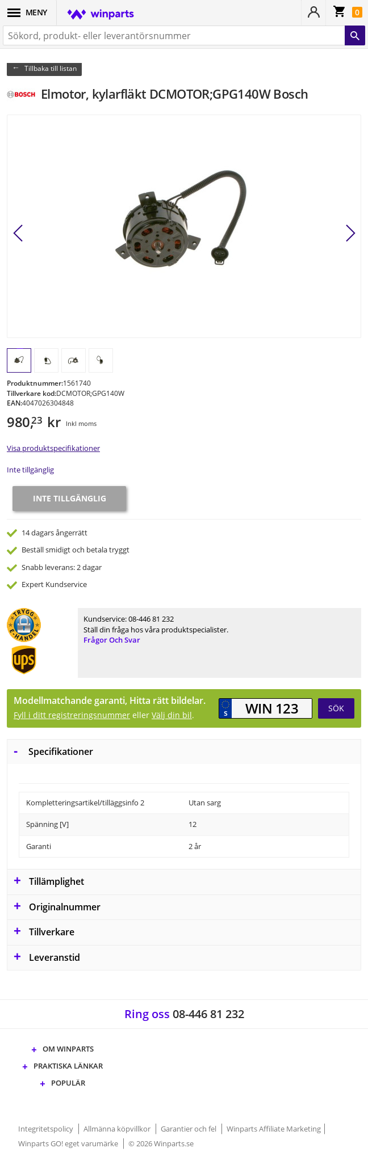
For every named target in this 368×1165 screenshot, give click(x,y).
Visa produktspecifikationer (53, 448)
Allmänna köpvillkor (117, 1129)
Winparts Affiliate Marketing (274, 1129)
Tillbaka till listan (50, 68)
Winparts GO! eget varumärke (69, 1143)
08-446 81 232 (151, 619)
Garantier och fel (189, 1129)
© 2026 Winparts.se (161, 1143)
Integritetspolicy (46, 1129)
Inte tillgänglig (30, 470)
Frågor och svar (111, 640)
